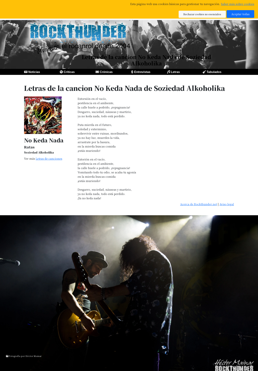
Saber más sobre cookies (237, 4)
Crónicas (106, 72)
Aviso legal (226, 204)
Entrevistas (142, 72)
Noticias (34, 72)
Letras (175, 72)
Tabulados (213, 72)
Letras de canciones (49, 158)
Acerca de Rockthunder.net (198, 204)
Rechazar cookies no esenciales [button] (202, 14)
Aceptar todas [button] (240, 14)
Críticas (69, 72)
